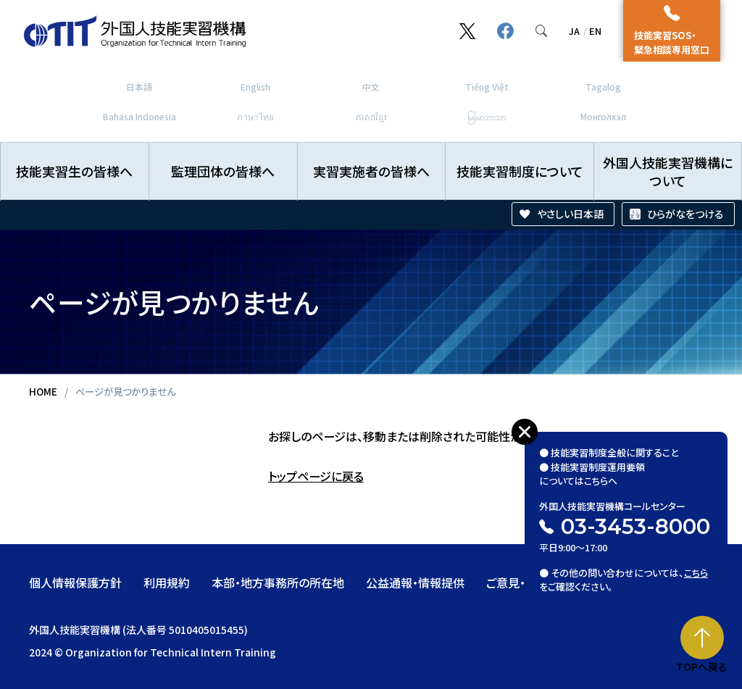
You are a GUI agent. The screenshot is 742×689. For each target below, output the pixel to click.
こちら (696, 570)
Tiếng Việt (487, 86)
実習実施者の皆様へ (371, 171)
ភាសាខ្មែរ (371, 116)
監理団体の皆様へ (223, 171)
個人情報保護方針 (75, 582)
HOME (43, 391)
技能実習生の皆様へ (74, 171)
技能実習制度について (520, 171)
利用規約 (166, 582)
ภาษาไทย (255, 116)
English (255, 86)
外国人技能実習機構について (668, 171)
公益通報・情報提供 (415, 582)
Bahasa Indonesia (139, 116)
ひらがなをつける (685, 213)
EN (595, 31)
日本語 (139, 86)
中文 (371, 86)
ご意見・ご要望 (522, 582)
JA (574, 31)
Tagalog (603, 86)
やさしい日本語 (570, 213)
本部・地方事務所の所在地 (278, 582)
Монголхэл (603, 116)
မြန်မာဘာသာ (487, 116)
